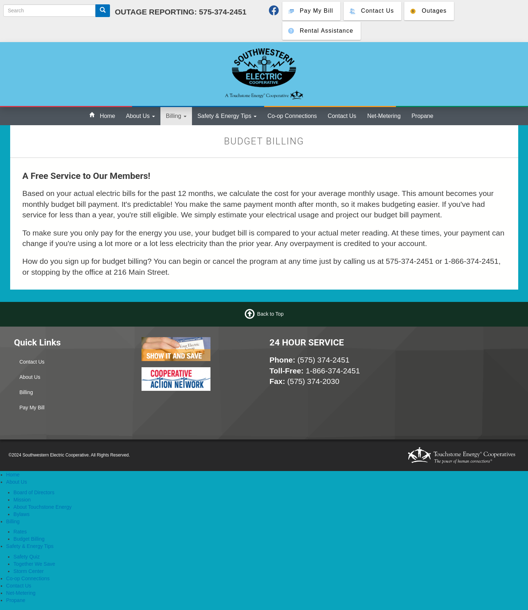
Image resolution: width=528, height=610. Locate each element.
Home (107, 116)
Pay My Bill (31, 407)
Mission (21, 500)
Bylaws (21, 514)
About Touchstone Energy (42, 507)
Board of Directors (33, 492)
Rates (20, 532)
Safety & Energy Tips (227, 116)
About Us (140, 116)
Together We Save (34, 564)
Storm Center (28, 571)
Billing (176, 116)
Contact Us (342, 116)
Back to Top (270, 314)
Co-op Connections (292, 116)
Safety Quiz (26, 557)
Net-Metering (384, 116)
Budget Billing (29, 539)
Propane (422, 116)
